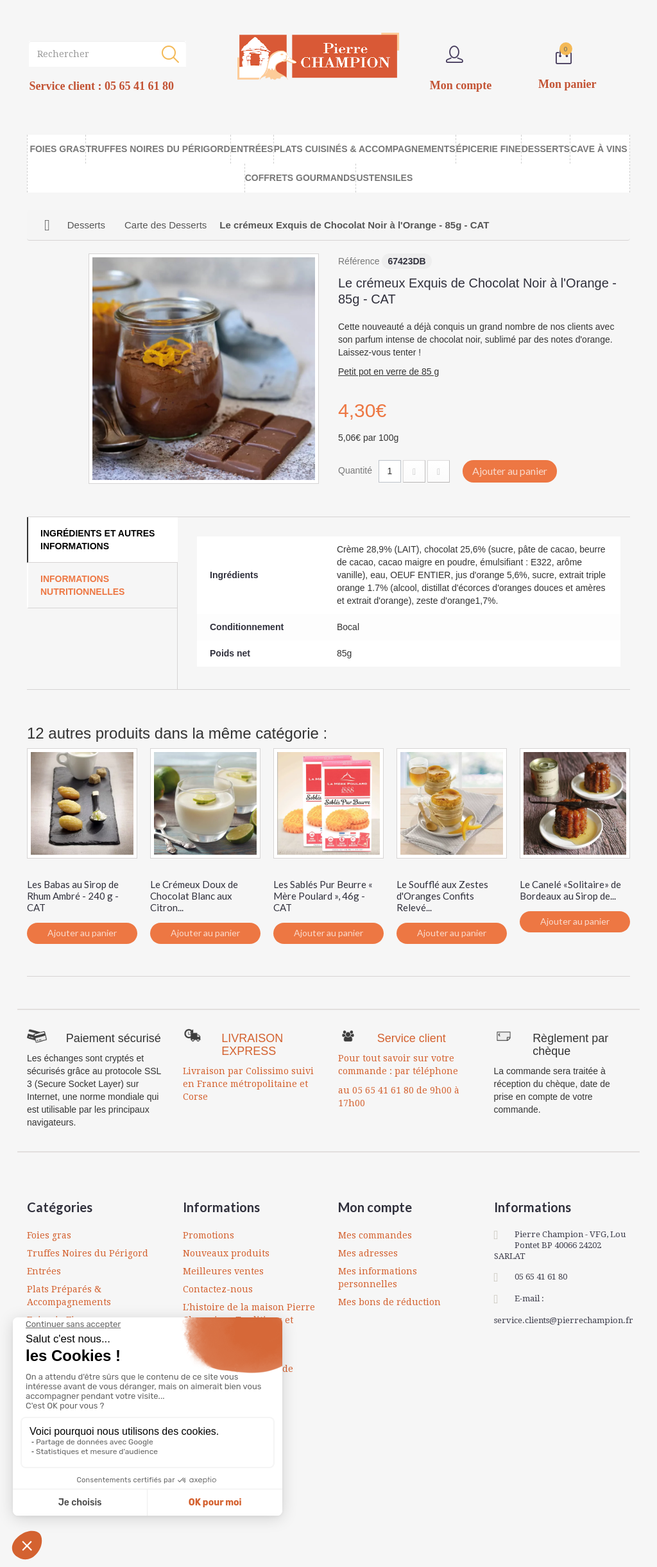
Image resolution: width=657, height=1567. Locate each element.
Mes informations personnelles (377, 1277)
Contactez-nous (218, 1289)
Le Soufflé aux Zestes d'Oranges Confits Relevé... (442, 895)
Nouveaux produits (226, 1253)
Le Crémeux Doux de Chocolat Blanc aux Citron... (194, 895)
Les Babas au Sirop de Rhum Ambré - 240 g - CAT (73, 895)
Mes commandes (375, 1235)
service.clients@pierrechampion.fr (563, 1320)
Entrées (44, 1271)
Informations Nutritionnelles (82, 585)
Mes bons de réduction (389, 1302)
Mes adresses (368, 1253)
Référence (359, 261)
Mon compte (375, 1207)
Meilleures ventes (223, 1271)
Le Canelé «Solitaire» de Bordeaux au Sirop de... (570, 890)
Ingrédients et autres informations (97, 539)
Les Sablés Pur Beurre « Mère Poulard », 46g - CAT (323, 895)
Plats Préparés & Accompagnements (69, 1295)
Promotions (208, 1235)
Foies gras (49, 1235)
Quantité (355, 470)
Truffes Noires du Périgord (87, 1253)
